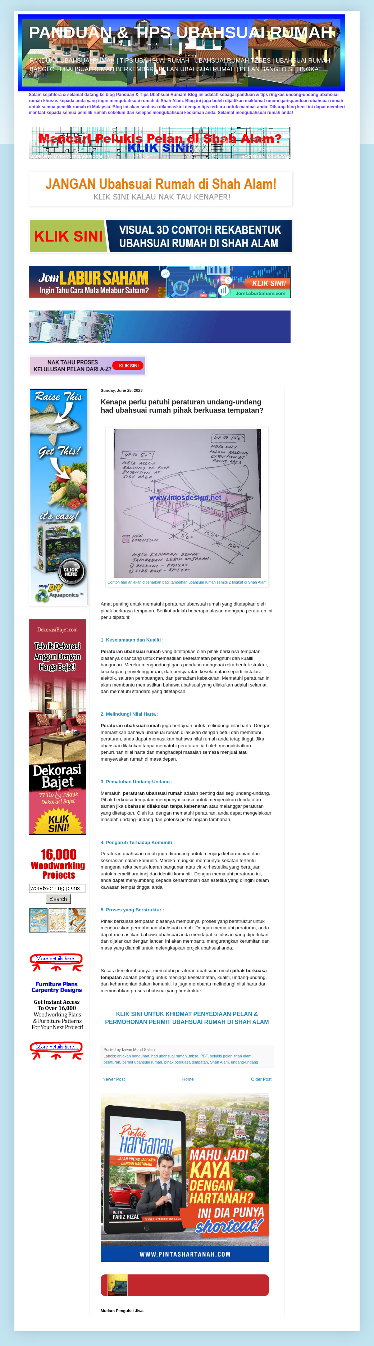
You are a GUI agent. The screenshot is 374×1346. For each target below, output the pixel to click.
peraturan (112, 1062)
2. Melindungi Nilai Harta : (130, 714)
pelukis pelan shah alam (230, 1056)
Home (188, 1079)
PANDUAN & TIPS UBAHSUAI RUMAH (181, 32)
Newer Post (113, 1079)
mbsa (193, 1056)
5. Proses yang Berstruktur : (133, 909)
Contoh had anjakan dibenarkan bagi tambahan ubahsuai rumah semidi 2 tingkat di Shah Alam (187, 582)
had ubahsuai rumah (169, 1056)
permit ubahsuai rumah (142, 1062)
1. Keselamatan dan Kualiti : (133, 640)
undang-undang (244, 1062)
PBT (204, 1056)
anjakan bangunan (133, 1056)
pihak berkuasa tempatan (186, 1062)
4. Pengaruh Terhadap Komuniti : (138, 842)
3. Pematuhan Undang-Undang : (137, 781)
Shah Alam (219, 1062)
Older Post (261, 1079)
